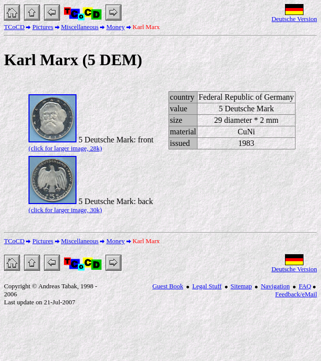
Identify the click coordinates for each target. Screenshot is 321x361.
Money (115, 27)
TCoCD (14, 27)
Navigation (275, 286)
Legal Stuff (207, 286)
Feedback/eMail (296, 294)
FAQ (304, 286)
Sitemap (241, 286)
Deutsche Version (294, 19)
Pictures (43, 27)
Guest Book (168, 286)
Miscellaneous (79, 27)
